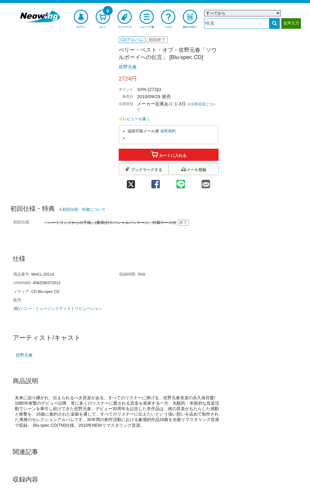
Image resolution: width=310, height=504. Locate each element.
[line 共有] (180, 182)
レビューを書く (134, 119)
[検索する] (274, 23)
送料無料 (168, 131)
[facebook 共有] (155, 182)
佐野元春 (128, 66)
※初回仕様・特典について (82, 209)
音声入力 (291, 23)
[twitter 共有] (131, 182)
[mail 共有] (206, 182)
